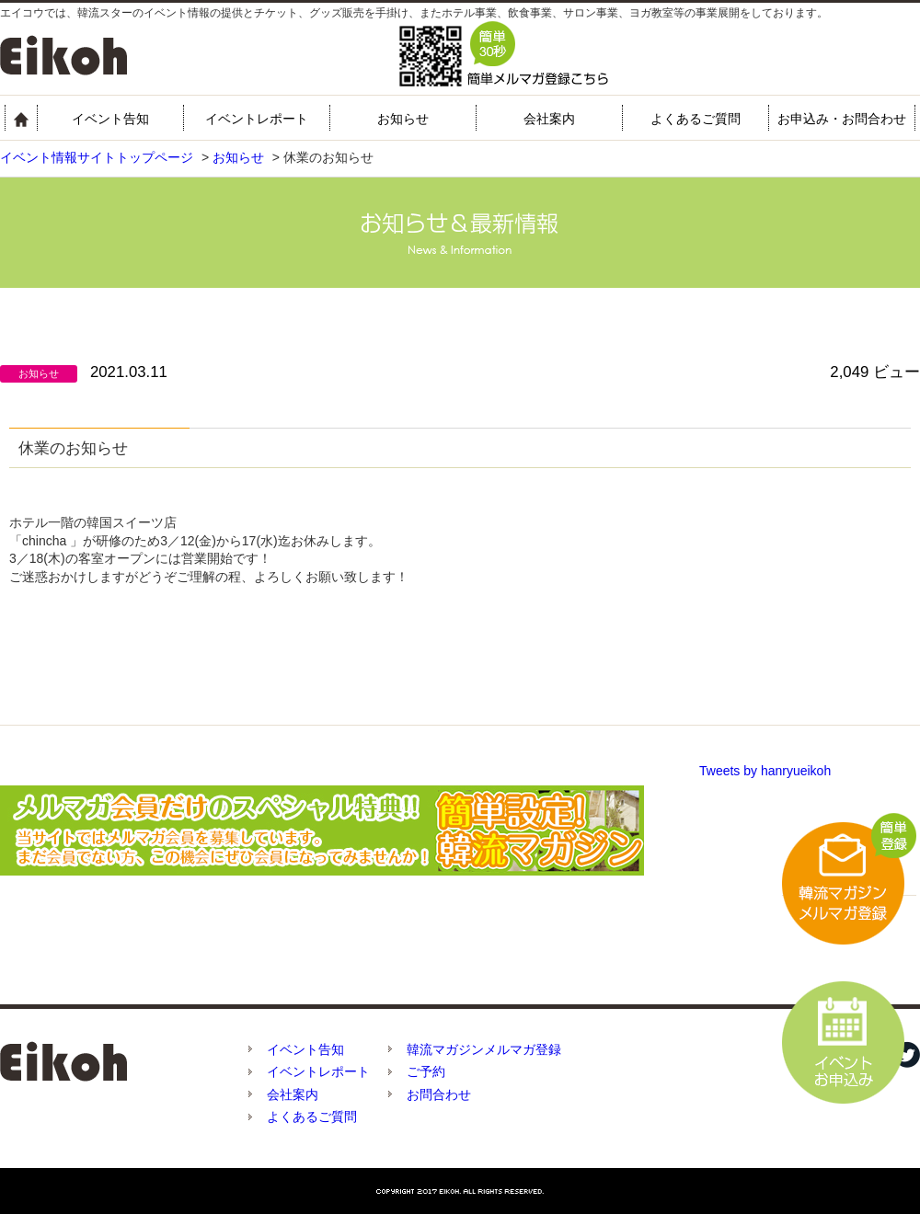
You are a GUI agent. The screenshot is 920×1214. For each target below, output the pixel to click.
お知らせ (403, 118)
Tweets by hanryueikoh (765, 770)
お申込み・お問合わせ (841, 118)
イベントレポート (256, 118)
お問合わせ (439, 1094)
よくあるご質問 (695, 118)
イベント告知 (110, 118)
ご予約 (426, 1071)
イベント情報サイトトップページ (96, 157)
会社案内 (549, 118)
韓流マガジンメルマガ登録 (484, 1049)
